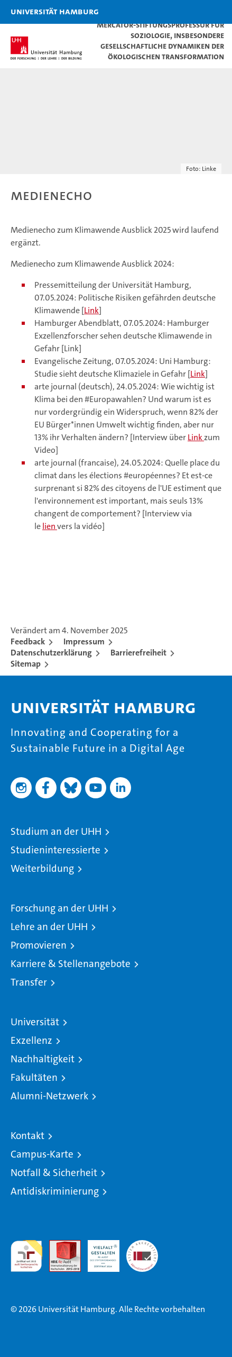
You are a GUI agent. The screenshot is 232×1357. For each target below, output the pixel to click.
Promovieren (39, 945)
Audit (59, 1245)
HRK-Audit (98, 1251)
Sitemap (26, 663)
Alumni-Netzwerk (49, 1096)
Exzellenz (31, 1040)
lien (49, 526)
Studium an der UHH (56, 831)
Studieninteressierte (55, 850)
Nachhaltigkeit (43, 1058)
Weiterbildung (42, 868)
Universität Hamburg (55, 11)
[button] (191, 12)
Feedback (28, 641)
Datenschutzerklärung (51, 652)
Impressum (84, 641)
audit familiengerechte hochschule (26, 1256)
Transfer (29, 982)
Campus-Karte (42, 1154)
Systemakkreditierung (142, 1245)
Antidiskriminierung (55, 1191)
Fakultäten (34, 1077)
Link (91, 310)
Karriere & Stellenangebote (71, 963)
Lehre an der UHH (49, 926)
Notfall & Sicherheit (54, 1172)
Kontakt (27, 1135)
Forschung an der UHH (59, 908)
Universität (35, 1021)
